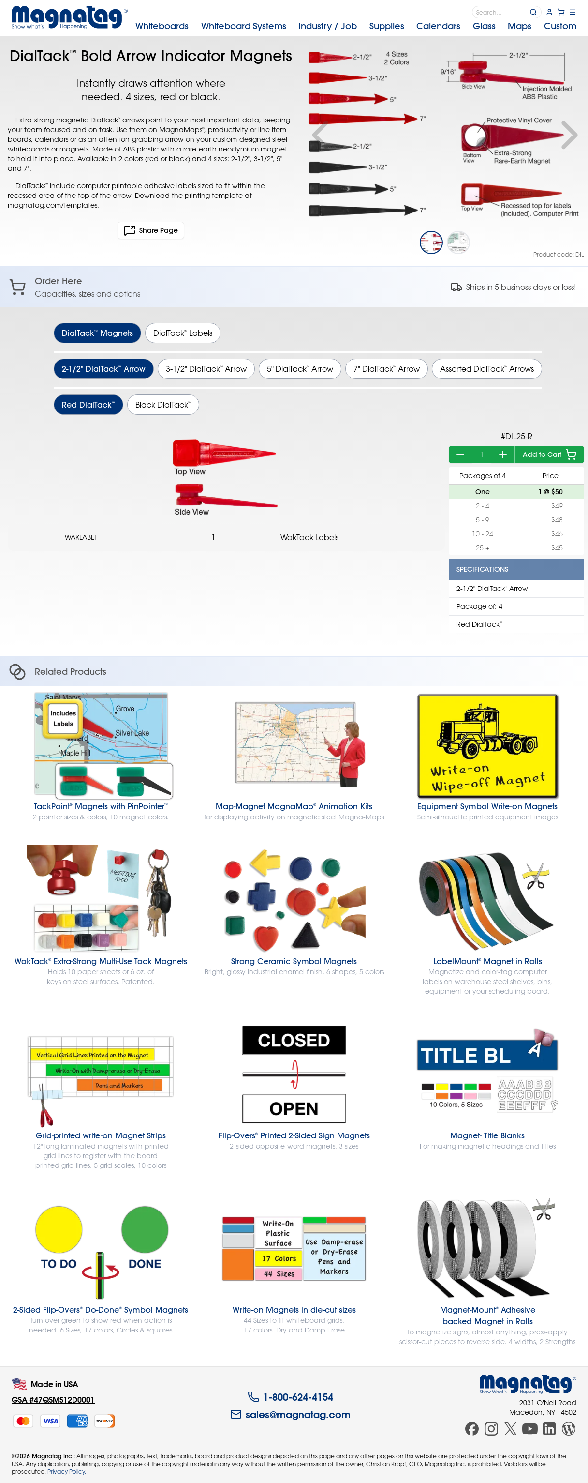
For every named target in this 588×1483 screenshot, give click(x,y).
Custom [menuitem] (560, 25)
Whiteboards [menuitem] (162, 25)
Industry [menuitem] (327, 25)
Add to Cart (550, 454)
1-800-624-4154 (290, 1397)
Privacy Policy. (66, 1471)
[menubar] (355, 26)
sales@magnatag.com (290, 1414)
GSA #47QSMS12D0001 (53, 1399)
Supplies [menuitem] (386, 25)
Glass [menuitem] (484, 25)
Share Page (151, 230)
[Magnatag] (528, 1384)
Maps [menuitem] (519, 25)
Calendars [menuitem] (438, 25)
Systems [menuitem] (243, 25)
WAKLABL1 (81, 537)
